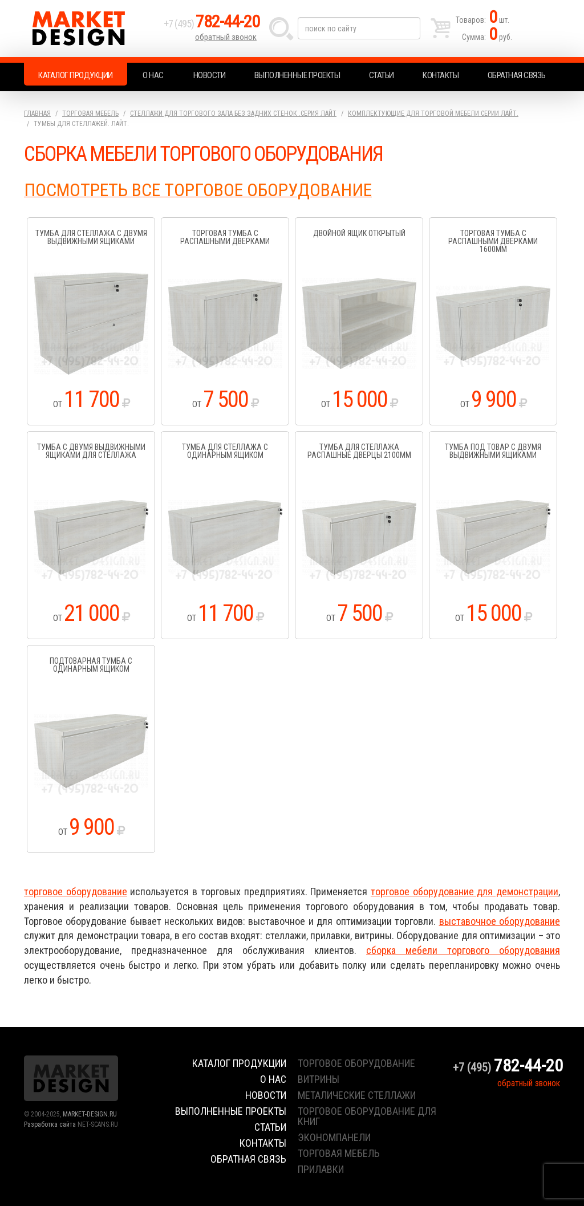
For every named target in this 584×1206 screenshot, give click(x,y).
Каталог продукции (75, 75)
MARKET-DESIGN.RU (90, 1114)
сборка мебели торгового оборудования (463, 950)
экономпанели (334, 1137)
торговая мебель (339, 1153)
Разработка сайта (50, 1124)
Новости (209, 75)
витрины (318, 1079)
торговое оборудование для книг (367, 1116)
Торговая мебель (90, 113)
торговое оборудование (75, 892)
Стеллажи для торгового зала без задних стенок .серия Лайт (233, 113)
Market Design (91, 28)
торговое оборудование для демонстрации (464, 892)
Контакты (441, 75)
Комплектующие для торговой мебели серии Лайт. (433, 113)
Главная (37, 113)
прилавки (321, 1169)
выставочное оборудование (499, 921)
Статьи (381, 75)
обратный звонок (226, 37)
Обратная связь (517, 75)
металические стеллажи (357, 1095)
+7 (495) (211, 24)
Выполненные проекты (297, 75)
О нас (153, 75)
